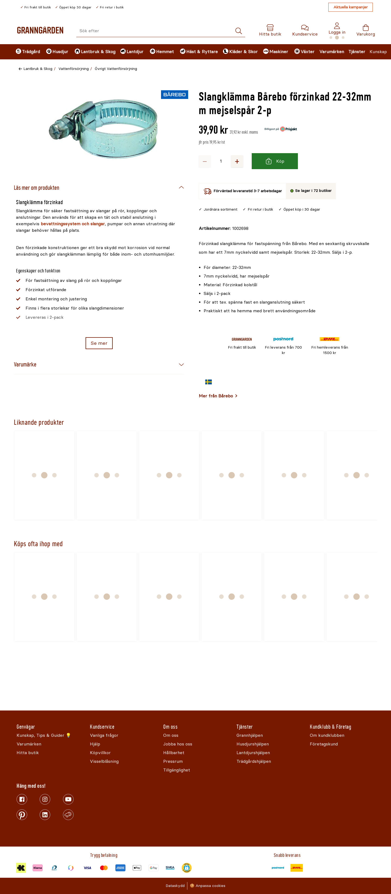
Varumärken (331, 51)
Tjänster (356, 51)
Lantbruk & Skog (37, 68)
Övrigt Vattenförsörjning (116, 68)
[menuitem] (26, 51)
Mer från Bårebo (216, 395)
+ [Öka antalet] (237, 161)
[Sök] (239, 31)
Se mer (99, 343)
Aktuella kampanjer (350, 7)
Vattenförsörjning (73, 68)
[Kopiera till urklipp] (223, 228)
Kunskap (378, 51)
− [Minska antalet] (205, 161)
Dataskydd (175, 885)
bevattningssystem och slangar (73, 223)
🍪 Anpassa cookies (207, 885)
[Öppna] (103, 129)
